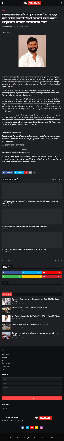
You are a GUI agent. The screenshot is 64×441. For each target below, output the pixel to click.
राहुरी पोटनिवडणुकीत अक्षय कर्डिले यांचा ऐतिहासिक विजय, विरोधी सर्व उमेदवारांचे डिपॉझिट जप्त (36, 316)
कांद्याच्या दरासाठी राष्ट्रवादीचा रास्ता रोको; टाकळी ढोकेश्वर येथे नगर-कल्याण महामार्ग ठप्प (24, 226)
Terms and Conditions (48, 438)
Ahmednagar (5, 354)
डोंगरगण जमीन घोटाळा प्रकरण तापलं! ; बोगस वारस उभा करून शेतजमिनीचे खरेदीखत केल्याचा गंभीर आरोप (35, 300)
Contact (19, 438)
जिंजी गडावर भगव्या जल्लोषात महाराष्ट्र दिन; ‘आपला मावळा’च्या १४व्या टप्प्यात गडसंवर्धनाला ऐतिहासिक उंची (35, 334)
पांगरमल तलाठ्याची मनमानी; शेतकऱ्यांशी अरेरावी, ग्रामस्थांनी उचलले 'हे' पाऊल (31, 324)
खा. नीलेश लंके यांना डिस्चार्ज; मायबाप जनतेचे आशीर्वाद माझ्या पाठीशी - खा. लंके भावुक (24, 249)
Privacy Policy (28, 438)
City (3, 360)
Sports (4, 369)
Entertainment (6, 363)
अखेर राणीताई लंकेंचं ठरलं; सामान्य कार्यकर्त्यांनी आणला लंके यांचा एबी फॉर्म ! (31, 307)
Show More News (57, 179)
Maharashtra (5, 366)
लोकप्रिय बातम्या (7, 294)
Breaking (4, 357)
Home (3, 10)
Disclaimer (37, 438)
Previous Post (7, 261)
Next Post (58, 261)
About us (11, 438)
